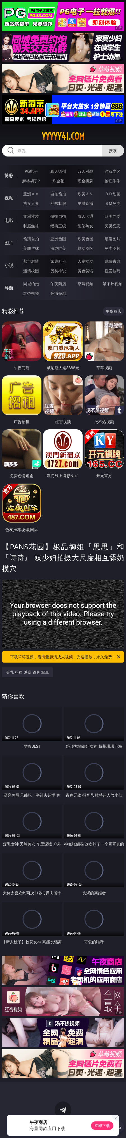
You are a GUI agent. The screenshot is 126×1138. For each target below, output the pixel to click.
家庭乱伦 (58, 261)
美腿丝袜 (31, 248)
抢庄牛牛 (112, 180)
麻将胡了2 (31, 180)
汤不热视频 (112, 283)
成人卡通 (85, 216)
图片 (8, 243)
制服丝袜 (31, 225)
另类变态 (112, 225)
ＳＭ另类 (112, 203)
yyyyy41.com (63, 136)
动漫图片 (112, 238)
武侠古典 (112, 261)
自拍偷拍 (58, 193)
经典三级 (58, 225)
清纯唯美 (58, 248)
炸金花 (58, 180)
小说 (8, 265)
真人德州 (58, 171)
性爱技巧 (112, 270)
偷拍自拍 (58, 216)
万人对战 (85, 171)
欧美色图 (85, 238)
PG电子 (31, 171)
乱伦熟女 (85, 225)
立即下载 (102, 1125)
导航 (8, 288)
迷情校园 (31, 270)
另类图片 (112, 248)
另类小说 (58, 270)
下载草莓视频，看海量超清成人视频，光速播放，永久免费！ (65, 657)
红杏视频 (31, 293)
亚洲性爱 (31, 216)
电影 (8, 220)
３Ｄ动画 (112, 193)
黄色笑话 (85, 270)
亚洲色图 (58, 238)
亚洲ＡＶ (31, 193)
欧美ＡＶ (85, 193)
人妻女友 (85, 261)
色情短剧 (58, 293)
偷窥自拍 (31, 238)
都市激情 (31, 261)
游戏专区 (112, 171)
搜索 (113, 150)
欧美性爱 (112, 216)
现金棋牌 (85, 180)
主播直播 (85, 203)
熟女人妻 (31, 203)
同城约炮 (31, 283)
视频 (8, 198)
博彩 (8, 175)
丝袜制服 (58, 203)
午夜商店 (58, 283)
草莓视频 (85, 283)
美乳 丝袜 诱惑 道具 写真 (27, 672)
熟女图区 (85, 248)
